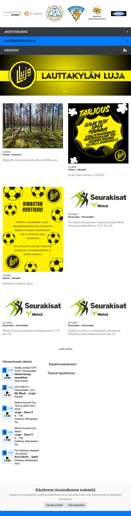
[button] (10, 75)
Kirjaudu (65, 50)
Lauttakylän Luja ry (67, 41)
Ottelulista (10, 470)
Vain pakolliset (77, 504)
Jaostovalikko (67, 31)
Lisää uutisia (65, 348)
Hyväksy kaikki (54, 504)
